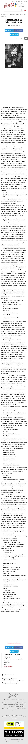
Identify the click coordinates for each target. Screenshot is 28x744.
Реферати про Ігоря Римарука (10, 683)
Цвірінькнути (14, 34)
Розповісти (19, 30)
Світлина (6, 660)
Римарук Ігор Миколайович (15, 14)
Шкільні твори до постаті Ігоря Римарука (13, 681)
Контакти (14, 1)
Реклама (20, 1)
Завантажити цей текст (14, 642)
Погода (25, 1)
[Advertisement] (14, 92)
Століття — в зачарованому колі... (13, 659)
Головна (7, 699)
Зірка (5, 664)
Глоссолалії (7, 662)
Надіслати (9, 30)
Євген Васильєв (19, 715)
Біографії (3, 14)
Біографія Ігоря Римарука (9, 679)
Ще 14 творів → (8, 666)
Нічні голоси (7, 657)
